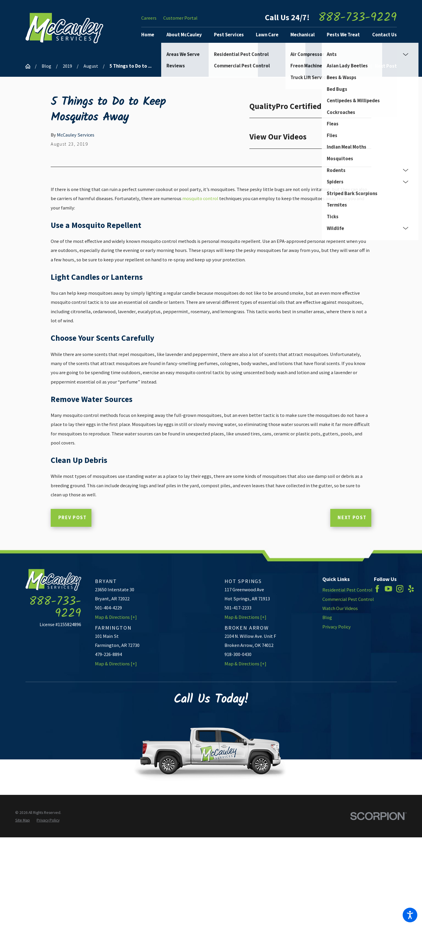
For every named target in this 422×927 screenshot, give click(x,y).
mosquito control (200, 198)
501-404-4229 (108, 608)
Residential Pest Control (347, 590)
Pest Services (229, 35)
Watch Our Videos (340, 608)
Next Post (352, 517)
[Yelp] (411, 588)
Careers (148, 18)
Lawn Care (267, 35)
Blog (46, 66)
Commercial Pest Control (348, 599)
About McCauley (184, 35)
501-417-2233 (237, 608)
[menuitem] (150, 35)
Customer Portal (180, 18)
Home (147, 35)
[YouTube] (388, 588)
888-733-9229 (357, 18)
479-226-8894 (108, 654)
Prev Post (72, 517)
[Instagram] (400, 588)
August (91, 66)
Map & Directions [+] (116, 617)
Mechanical (302, 35)
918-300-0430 (237, 654)
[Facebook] (377, 588)
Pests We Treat (343, 35)
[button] (410, 915)
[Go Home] (30, 66)
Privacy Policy (336, 627)
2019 (67, 66)
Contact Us (384, 35)
